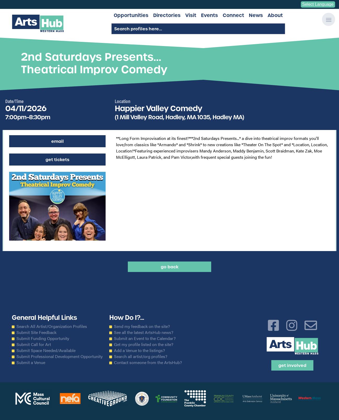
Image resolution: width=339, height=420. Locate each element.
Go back (170, 267)
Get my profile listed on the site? (143, 344)
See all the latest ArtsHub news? (143, 332)
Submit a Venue (30, 362)
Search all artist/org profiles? (140, 356)
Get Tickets (57, 159)
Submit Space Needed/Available (46, 350)
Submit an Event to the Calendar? (145, 338)
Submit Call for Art (33, 344)
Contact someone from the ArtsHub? (148, 362)
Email (57, 141)
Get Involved (292, 365)
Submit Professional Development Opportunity (59, 356)
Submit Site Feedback (36, 332)
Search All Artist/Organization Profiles (51, 326)
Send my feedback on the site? (142, 326)
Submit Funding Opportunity (42, 338)
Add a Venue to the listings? (139, 350)
